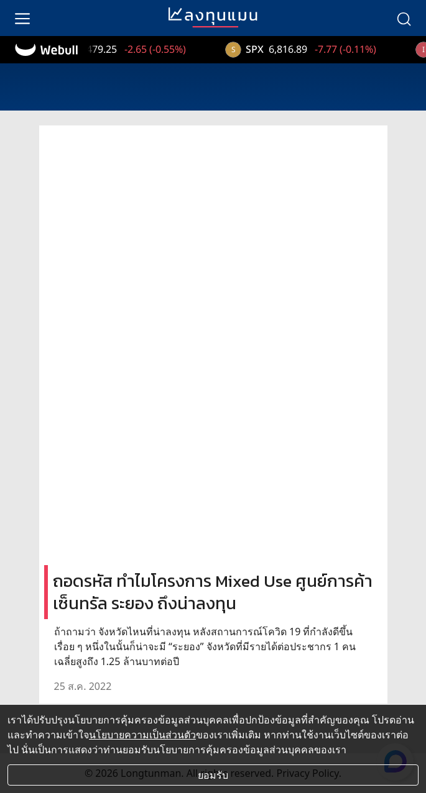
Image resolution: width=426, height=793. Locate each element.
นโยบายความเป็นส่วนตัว (142, 734)
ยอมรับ (213, 775)
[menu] (22, 18)
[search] (403, 18)
